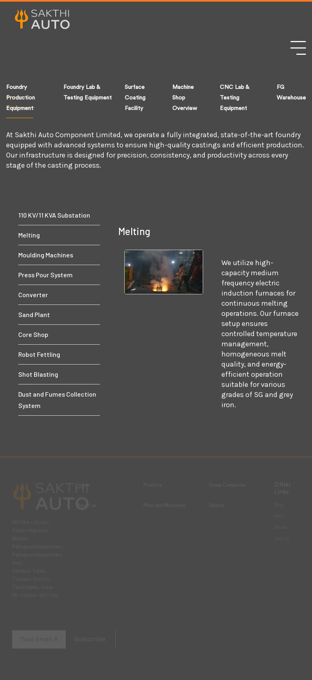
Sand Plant (34, 314)
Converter (33, 294)
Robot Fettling (39, 354)
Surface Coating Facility (135, 97)
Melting (29, 235)
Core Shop (33, 334)
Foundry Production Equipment (20, 97)
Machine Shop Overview (184, 97)
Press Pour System (45, 274)
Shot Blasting (38, 374)
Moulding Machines (45, 255)
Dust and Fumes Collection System (57, 399)
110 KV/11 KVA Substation (54, 215)
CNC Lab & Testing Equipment (234, 97)
